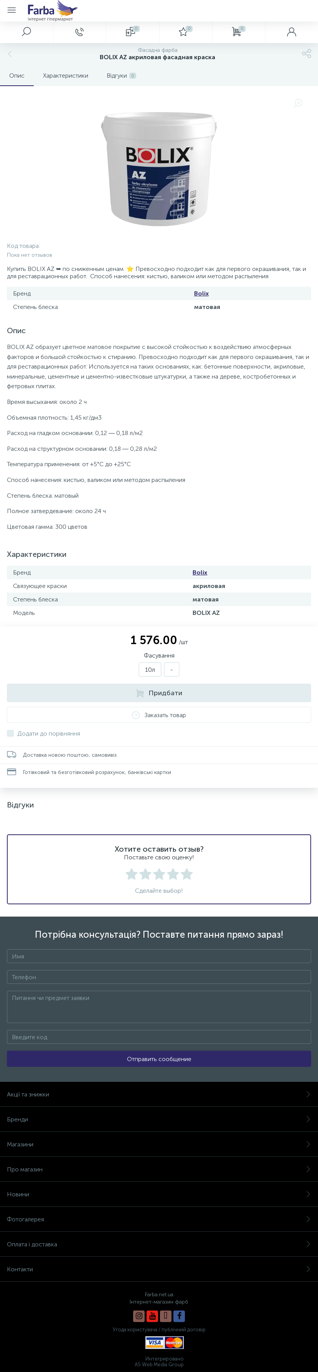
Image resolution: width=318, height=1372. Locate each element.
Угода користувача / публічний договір (159, 1329)
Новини (159, 1194)
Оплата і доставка (159, 1244)
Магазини (159, 1144)
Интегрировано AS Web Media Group (159, 1361)
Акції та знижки (159, 1094)
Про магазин (159, 1169)
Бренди (159, 1119)
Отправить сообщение (159, 1059)
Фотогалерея (159, 1219)
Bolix (201, 293)
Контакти (159, 1269)
